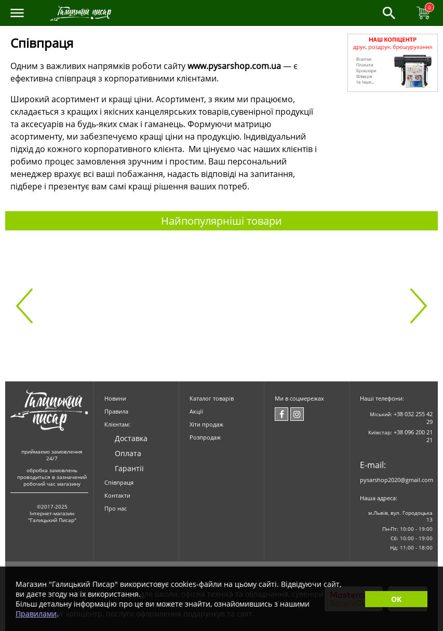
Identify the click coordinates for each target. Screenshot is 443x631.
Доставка (131, 438)
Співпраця (118, 482)
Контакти (117, 495)
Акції (196, 411)
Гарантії (129, 468)
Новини (115, 398)
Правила (116, 411)
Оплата (128, 453)
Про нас (115, 508)
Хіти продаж (206, 424)
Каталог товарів (212, 398)
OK (396, 599)
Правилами (36, 614)
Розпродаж (205, 437)
